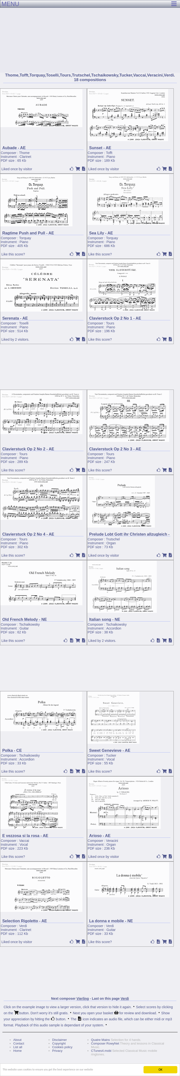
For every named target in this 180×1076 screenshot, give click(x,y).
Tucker (111, 755)
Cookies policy (62, 1047)
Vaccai (24, 841)
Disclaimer (59, 1040)
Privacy (57, 1051)
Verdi (23, 926)
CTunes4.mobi (101, 1051)
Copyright (59, 1043)
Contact (18, 1043)
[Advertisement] (90, 36)
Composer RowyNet (105, 1043)
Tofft (109, 153)
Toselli (24, 323)
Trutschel (113, 539)
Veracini (112, 841)
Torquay (25, 238)
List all (17, 1047)
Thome (24, 153)
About (17, 1040)
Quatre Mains (100, 1040)
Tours (110, 323)
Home (17, 1051)
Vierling (83, 998)
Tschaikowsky (29, 624)
